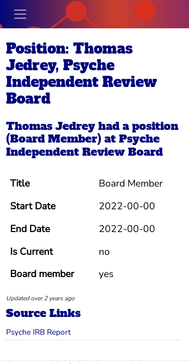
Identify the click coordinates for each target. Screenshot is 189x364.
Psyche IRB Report (38, 332)
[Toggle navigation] (20, 14)
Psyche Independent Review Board (84, 145)
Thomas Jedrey (50, 126)
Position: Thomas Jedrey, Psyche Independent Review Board (81, 73)
